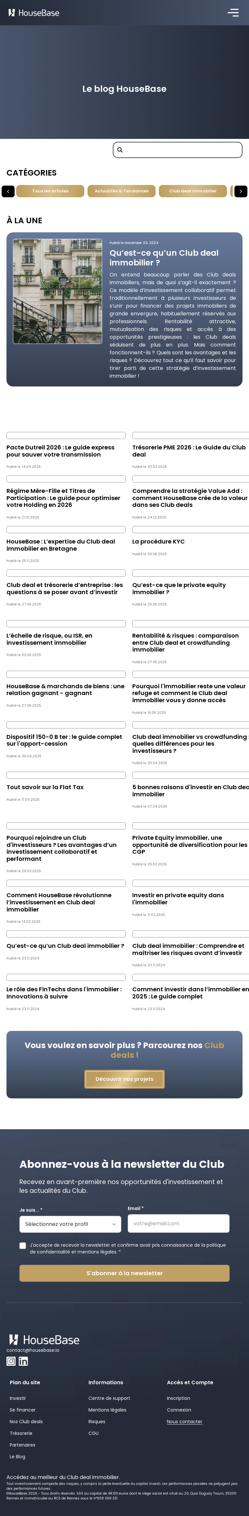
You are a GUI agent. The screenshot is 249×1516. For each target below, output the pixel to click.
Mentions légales (107, 1410)
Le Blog (17, 1456)
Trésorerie (21, 1433)
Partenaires (22, 1445)
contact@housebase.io (32, 1350)
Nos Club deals (26, 1421)
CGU (94, 1433)
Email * (136, 1208)
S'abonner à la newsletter (125, 1273)
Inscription (178, 1398)
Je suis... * (30, 1210)
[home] (34, 12)
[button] (233, 12)
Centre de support (109, 1398)
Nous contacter (184, 1421)
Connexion (179, 1410)
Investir (18, 1398)
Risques (97, 1421)
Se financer (23, 1410)
